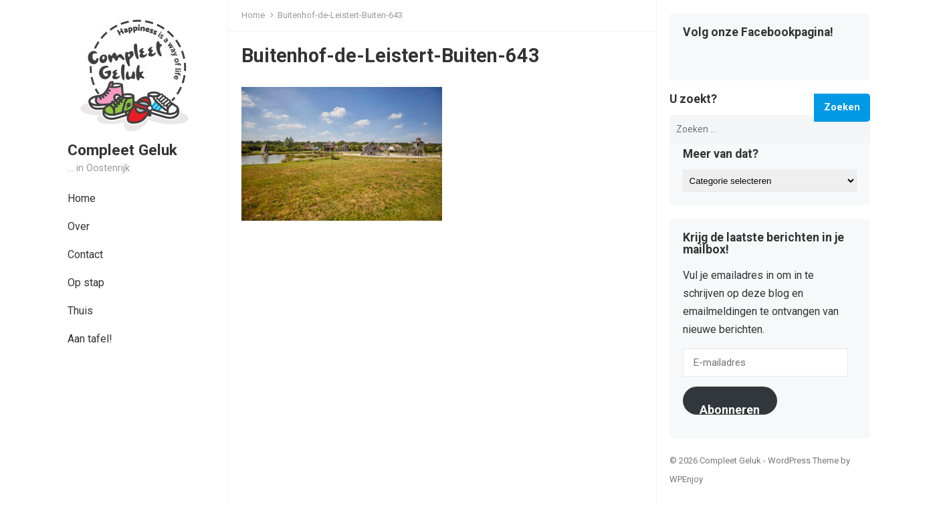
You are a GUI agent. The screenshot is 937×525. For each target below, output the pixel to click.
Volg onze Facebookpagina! (758, 33)
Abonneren (730, 409)
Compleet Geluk (122, 150)
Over (79, 226)
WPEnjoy (686, 479)
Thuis (80, 310)
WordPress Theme (803, 460)
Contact (85, 254)
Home (82, 198)
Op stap (86, 282)
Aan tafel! (90, 338)
